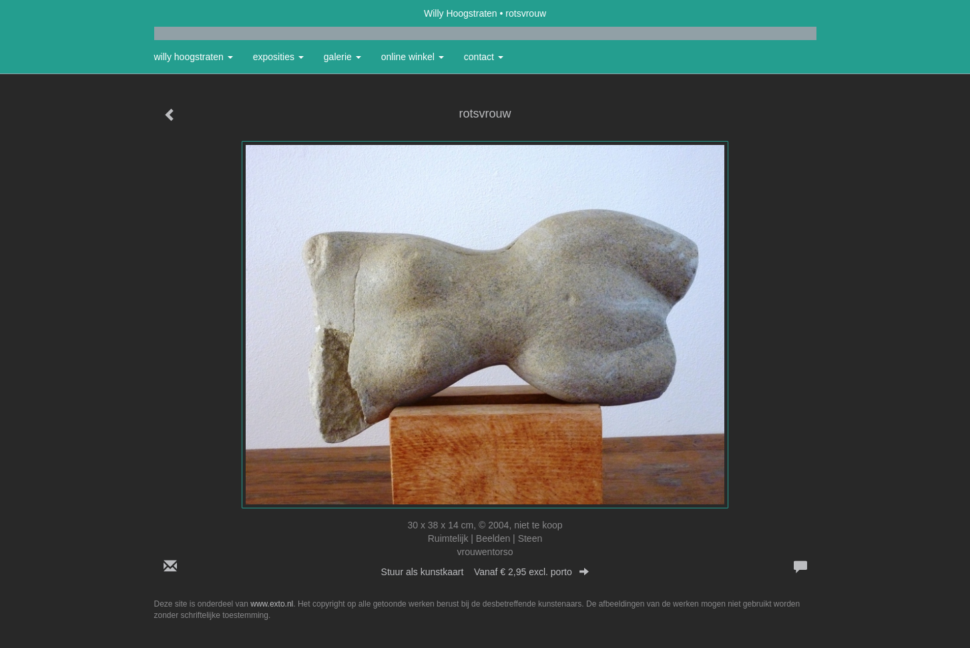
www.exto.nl (271, 604)
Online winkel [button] (412, 56)
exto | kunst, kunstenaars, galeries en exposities (192, 13)
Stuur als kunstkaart (485, 571)
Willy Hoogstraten (460, 13)
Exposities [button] (278, 56)
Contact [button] (483, 56)
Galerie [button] (342, 56)
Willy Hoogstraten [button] (193, 56)
